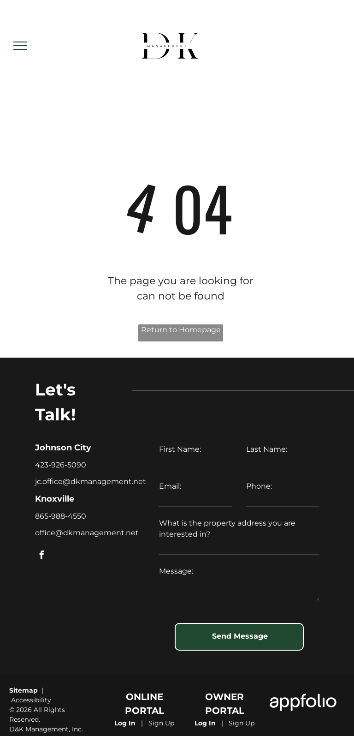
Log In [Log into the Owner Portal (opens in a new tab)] (205, 712)
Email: (170, 486)
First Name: (180, 449)
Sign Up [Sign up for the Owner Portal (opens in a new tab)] (241, 712)
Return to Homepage (181, 329)
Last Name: (266, 449)
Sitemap (23, 679)
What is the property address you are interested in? (227, 529)
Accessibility (31, 689)
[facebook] (41, 556)
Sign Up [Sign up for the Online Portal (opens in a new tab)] (161, 712)
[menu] (20, 46)
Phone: (259, 486)
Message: (176, 571)
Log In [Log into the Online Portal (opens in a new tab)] (125, 712)
